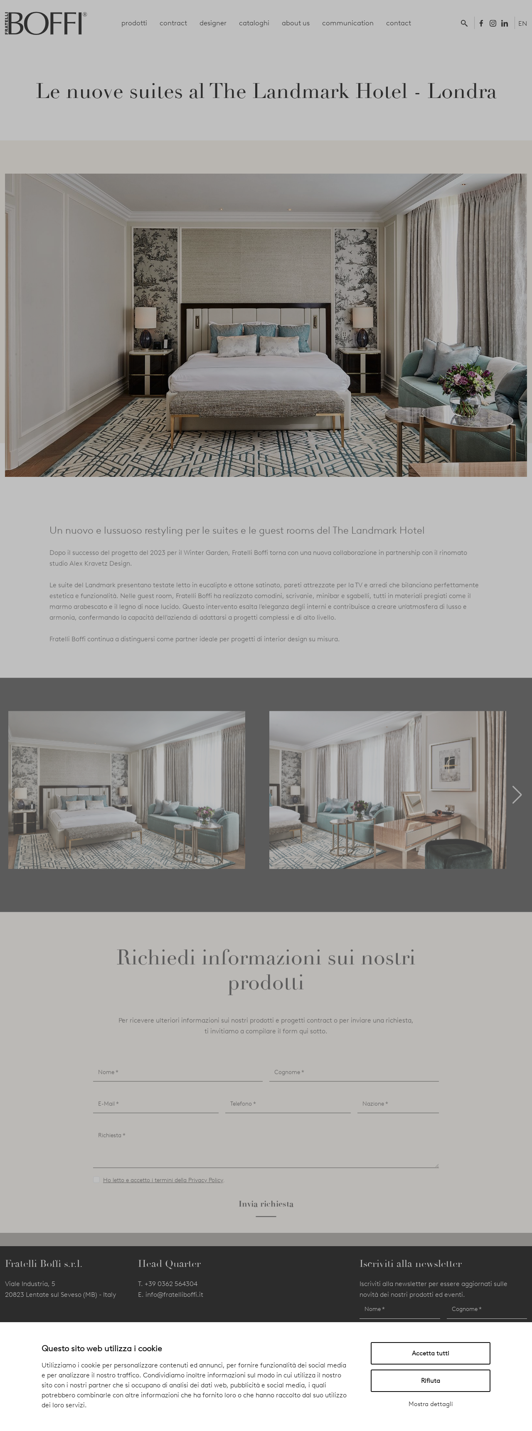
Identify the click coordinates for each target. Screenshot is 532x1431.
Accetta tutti (430, 1353)
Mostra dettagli (431, 1404)
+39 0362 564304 (171, 1284)
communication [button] (348, 23)
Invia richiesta (266, 1231)
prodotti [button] (134, 23)
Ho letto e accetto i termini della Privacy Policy (163, 1208)
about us (296, 23)
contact (398, 23)
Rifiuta (430, 1380)
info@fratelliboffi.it (174, 1294)
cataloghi (254, 23)
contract (173, 23)
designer (213, 23)
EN (522, 23)
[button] (466, 22)
